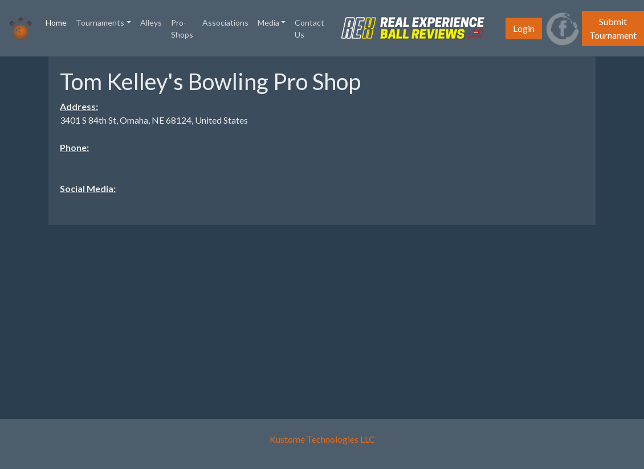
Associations (225, 22)
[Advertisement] (322, 314)
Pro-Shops (182, 28)
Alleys (151, 22)
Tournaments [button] (100, 22)
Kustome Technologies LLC (322, 439)
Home (58, 21)
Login (524, 28)
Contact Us (309, 28)
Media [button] (268, 22)
